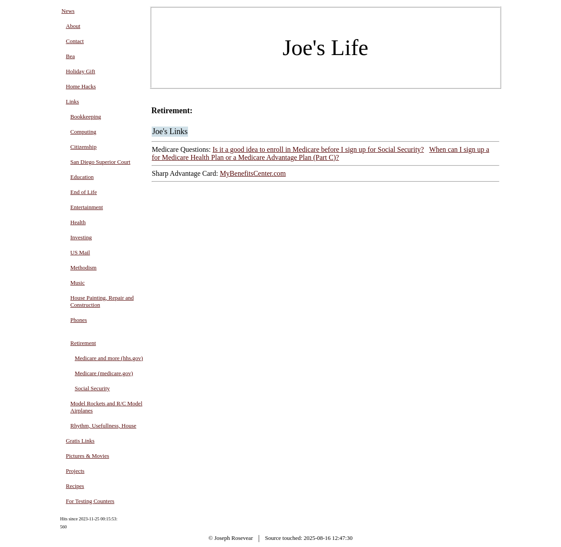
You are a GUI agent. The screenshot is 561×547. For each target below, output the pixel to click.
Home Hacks (81, 86)
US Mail (80, 252)
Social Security (92, 388)
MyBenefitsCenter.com (253, 173)
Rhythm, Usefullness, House (104, 425)
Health (78, 222)
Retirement (83, 343)
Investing (81, 237)
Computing (84, 131)
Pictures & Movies (88, 455)
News (68, 11)
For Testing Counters (90, 501)
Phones (79, 320)
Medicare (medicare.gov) (104, 373)
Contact (75, 41)
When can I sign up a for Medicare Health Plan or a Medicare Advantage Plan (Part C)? (320, 153)
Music (78, 282)
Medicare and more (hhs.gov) (109, 358)
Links (72, 101)
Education (82, 177)
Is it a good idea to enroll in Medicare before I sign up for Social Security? (318, 149)
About (73, 26)
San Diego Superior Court (100, 162)
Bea (70, 56)
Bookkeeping (86, 116)
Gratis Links (80, 440)
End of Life (84, 192)
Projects (75, 471)
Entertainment (87, 207)
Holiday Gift (80, 71)
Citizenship (84, 146)
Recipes (75, 486)
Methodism (84, 267)
